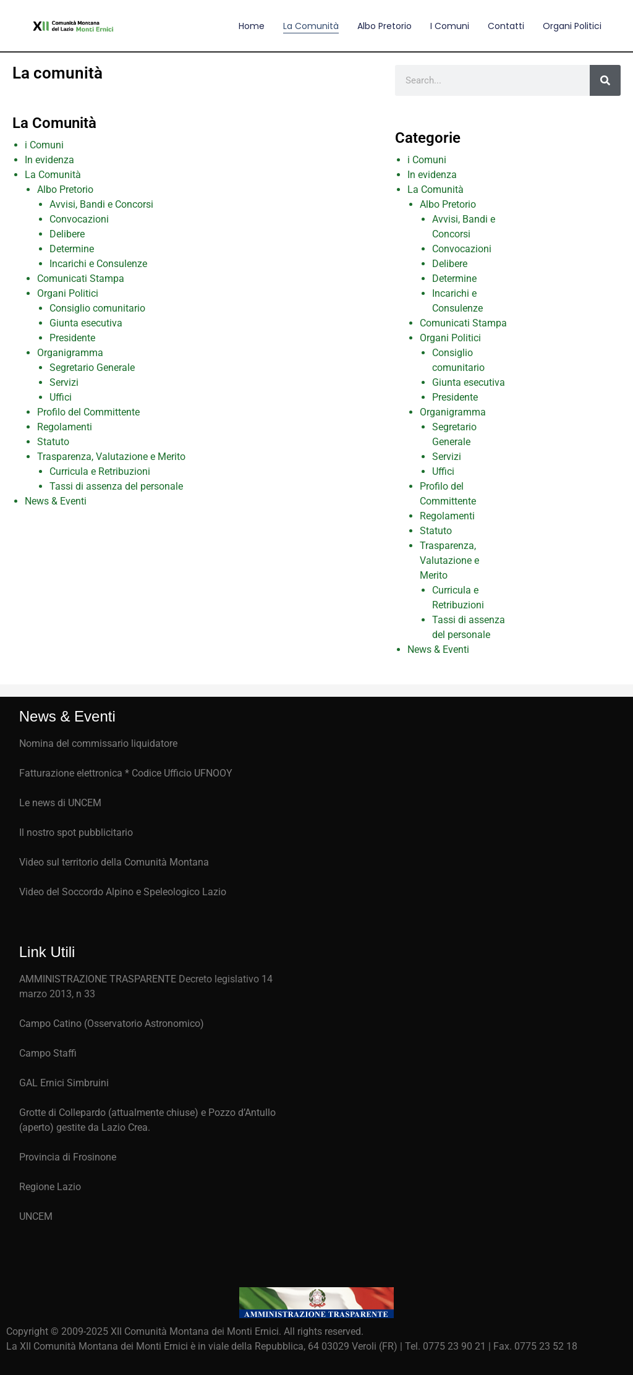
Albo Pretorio (384, 26)
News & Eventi (56, 501)
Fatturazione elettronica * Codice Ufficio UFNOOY (125, 773)
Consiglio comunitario (97, 308)
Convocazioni (79, 219)
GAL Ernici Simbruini (64, 1083)
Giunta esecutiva (85, 323)
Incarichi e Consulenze (98, 264)
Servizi (64, 382)
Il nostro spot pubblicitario (76, 832)
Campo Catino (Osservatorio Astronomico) (111, 1023)
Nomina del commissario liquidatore (98, 743)
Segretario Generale (92, 367)
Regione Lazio (50, 1187)
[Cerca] (605, 80)
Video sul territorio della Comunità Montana (114, 862)
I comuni (449, 26)
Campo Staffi (48, 1053)
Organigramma (70, 353)
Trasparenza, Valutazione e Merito (111, 456)
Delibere (67, 234)
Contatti (506, 26)
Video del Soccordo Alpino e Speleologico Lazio (122, 892)
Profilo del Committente (88, 412)
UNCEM (36, 1216)
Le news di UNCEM (60, 803)
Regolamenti (64, 427)
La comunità (311, 26)
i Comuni (44, 145)
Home (252, 26)
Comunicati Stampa (80, 278)
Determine (71, 249)
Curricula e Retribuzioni (99, 471)
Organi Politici (572, 26)
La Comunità (53, 175)
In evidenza (49, 160)
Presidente (72, 338)
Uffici (60, 397)
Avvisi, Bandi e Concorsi (101, 204)
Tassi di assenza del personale (116, 486)
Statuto (53, 442)
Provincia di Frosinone (67, 1157)
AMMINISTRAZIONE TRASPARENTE (97, 979)
